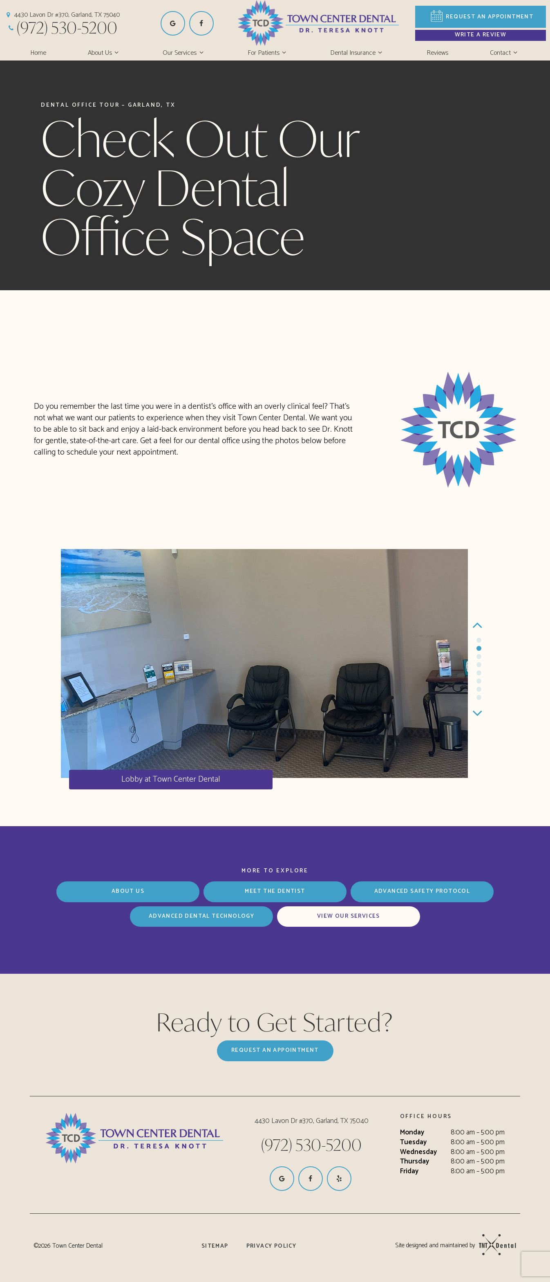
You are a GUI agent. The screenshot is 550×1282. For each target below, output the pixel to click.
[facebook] (201, 23)
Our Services (184, 52)
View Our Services (348, 916)
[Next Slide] (479, 713)
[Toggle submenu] (116, 53)
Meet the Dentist (275, 891)
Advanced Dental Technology (201, 916)
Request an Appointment (275, 1050)
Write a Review (481, 35)
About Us (104, 52)
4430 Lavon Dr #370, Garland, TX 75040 (62, 15)
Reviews (437, 52)
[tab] (478, 641)
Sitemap (214, 1246)
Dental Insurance (357, 52)
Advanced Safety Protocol (422, 891)
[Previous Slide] (479, 625)
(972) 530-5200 (62, 28)
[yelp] (339, 1178)
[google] (173, 23)
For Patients (268, 52)
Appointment (481, 16)
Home (38, 52)
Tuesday (413, 1143)
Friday (409, 1172)
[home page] (334, 23)
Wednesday (418, 1152)
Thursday (414, 1162)
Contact (505, 52)
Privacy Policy (271, 1246)
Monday (412, 1133)
